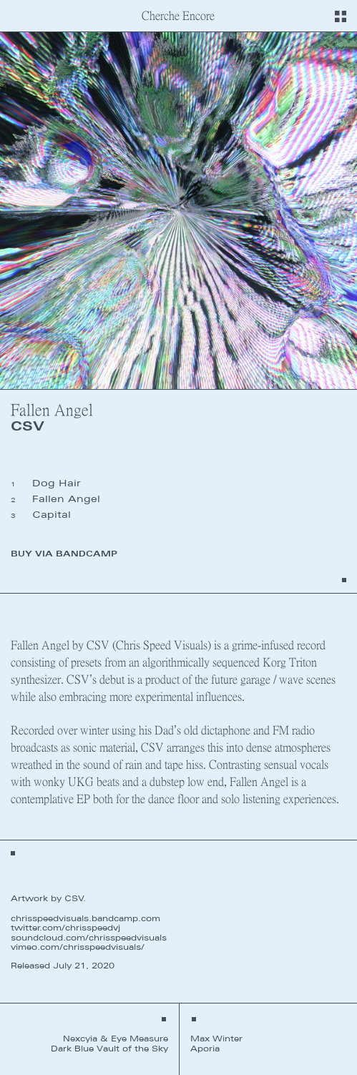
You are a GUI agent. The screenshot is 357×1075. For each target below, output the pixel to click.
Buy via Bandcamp (64, 553)
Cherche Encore (178, 15)
